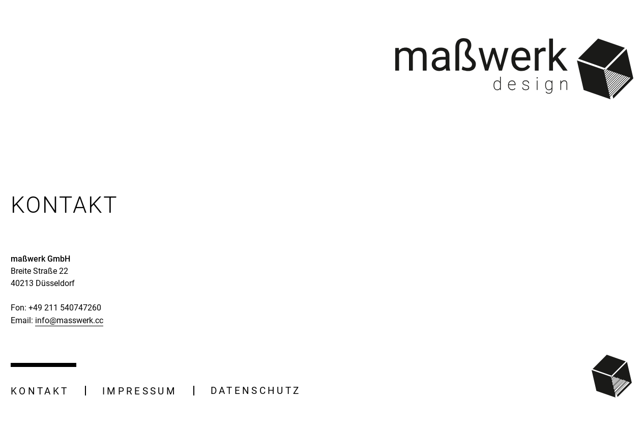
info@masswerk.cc (69, 320)
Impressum (139, 391)
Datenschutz (256, 390)
